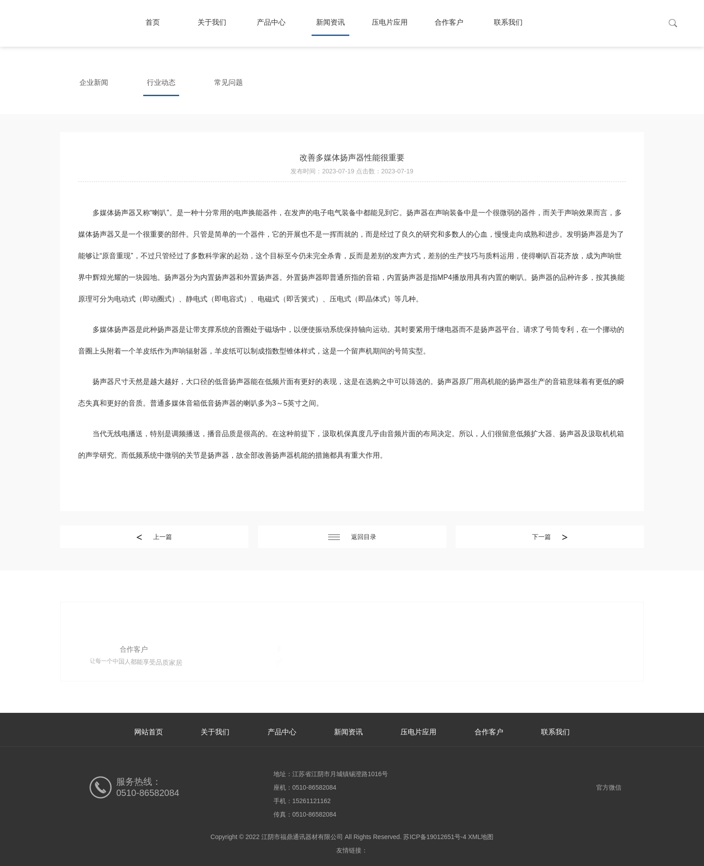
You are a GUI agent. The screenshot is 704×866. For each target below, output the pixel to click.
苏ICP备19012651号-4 (434, 836)
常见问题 (228, 82)
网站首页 (148, 732)
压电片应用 (390, 22)
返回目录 (352, 536)
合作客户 (449, 22)
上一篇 (154, 536)
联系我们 (508, 22)
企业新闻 (93, 82)
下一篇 (550, 536)
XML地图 (480, 836)
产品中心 (271, 22)
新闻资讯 (330, 22)
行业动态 (161, 82)
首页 (152, 22)
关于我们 (212, 22)
